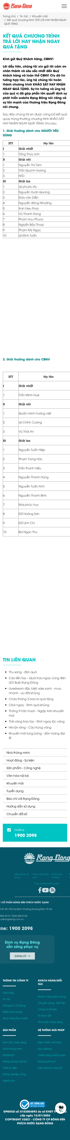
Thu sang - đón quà (23, 672)
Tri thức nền (45, 1015)
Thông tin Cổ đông (14, 1005)
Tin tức (24, 16)
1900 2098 (26, 835)
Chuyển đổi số (17, 814)
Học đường (45, 1048)
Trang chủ (9, 16)
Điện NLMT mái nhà (49, 1042)
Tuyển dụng (15, 791)
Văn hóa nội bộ (18, 775)
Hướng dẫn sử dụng (21, 806)
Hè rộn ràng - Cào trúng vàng (30, 727)
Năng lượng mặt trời (15, 1061)
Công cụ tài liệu (47, 1009)
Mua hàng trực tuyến (15, 1018)
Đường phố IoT (47, 1061)
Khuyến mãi (15, 783)
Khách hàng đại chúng (52, 996)
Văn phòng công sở (50, 1067)
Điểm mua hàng (12, 1011)
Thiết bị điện (10, 1067)
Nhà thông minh (18, 752)
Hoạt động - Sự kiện (20, 760)
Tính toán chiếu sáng (50, 1021)
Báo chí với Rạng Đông (23, 798)
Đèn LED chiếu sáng (15, 1042)
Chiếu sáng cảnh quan (52, 1055)
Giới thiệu (8, 992)
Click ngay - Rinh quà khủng (29, 705)
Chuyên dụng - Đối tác (51, 1002)
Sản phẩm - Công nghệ (24, 768)
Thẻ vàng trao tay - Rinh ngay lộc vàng (37, 721)
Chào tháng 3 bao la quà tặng (31, 699)
